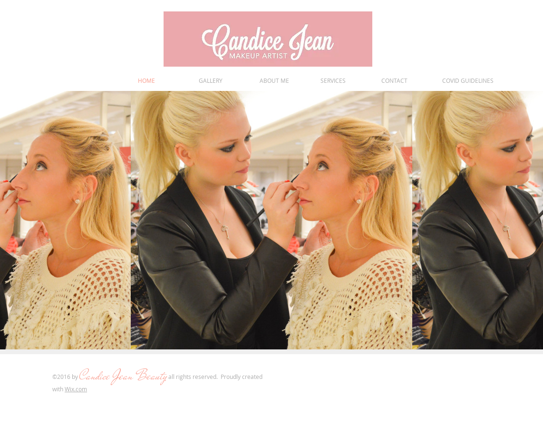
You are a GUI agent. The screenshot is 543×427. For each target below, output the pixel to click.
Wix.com (76, 389)
